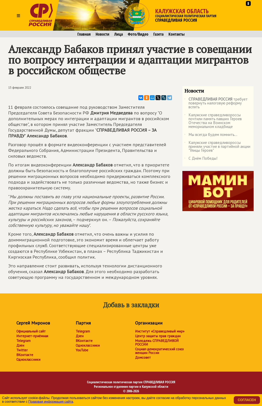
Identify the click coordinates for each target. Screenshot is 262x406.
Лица (118, 34)
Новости (102, 34)
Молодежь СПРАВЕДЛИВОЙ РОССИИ (157, 342)
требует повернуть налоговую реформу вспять (216, 103)
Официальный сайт (31, 331)
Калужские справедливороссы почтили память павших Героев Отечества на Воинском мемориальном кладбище (213, 121)
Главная (84, 34)
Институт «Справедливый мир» (159, 331)
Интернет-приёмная (32, 336)
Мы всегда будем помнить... (210, 135)
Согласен (247, 400)
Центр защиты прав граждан (158, 336)
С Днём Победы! (201, 159)
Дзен (20, 345)
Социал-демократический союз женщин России (159, 351)
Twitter (22, 350)
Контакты (176, 34)
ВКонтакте (24, 355)
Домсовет (143, 357)
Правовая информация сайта (50, 401)
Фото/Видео (138, 34)
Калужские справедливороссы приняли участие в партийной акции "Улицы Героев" (217, 147)
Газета (158, 34)
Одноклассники (28, 359)
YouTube (82, 350)
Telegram (23, 341)
